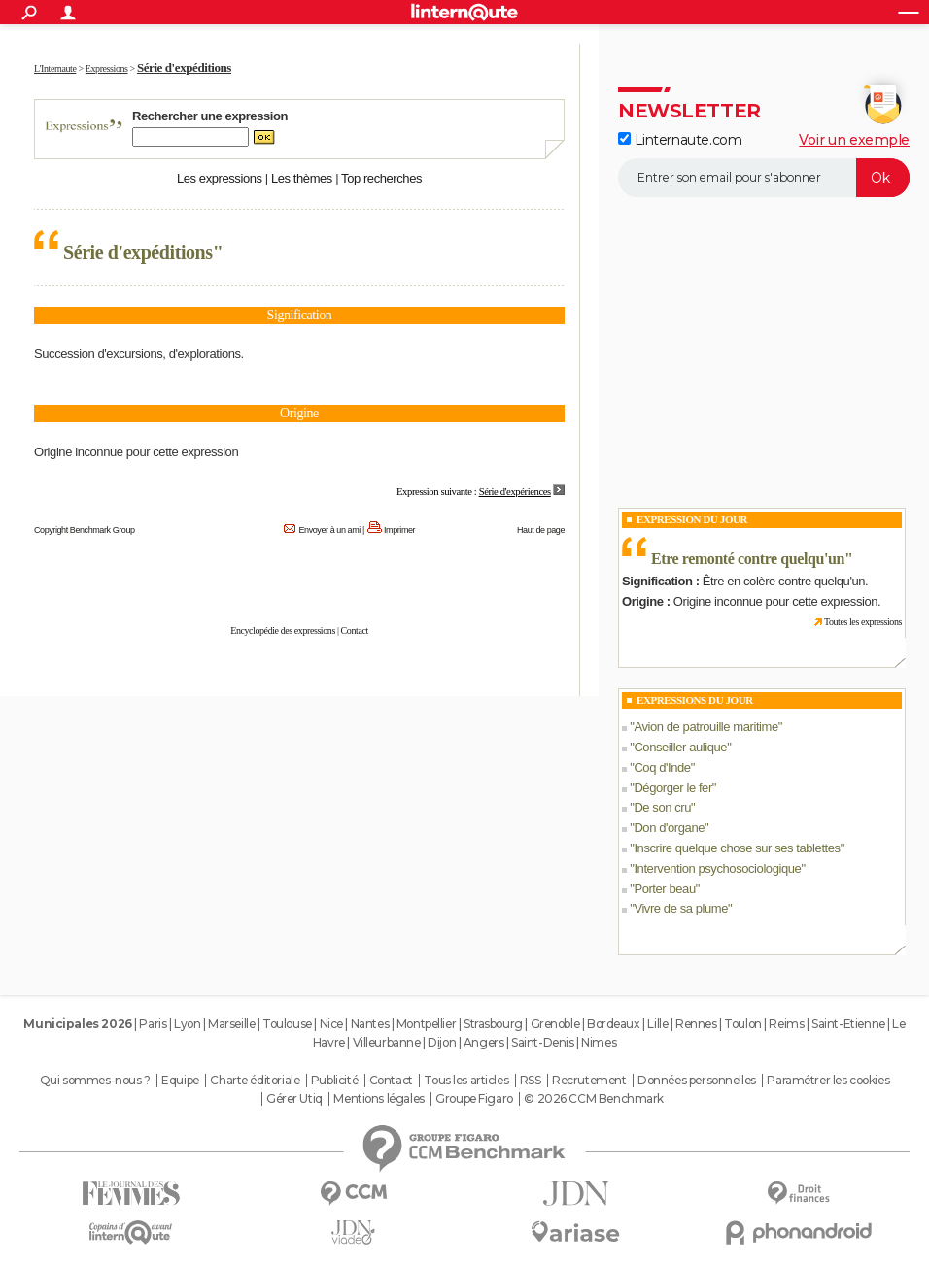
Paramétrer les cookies (828, 1080)
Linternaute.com (679, 140)
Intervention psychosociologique (717, 868)
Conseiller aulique (680, 747)
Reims (786, 1023)
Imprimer (399, 530)
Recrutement (589, 1080)
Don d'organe (669, 827)
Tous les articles (466, 1080)
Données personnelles (696, 1080)
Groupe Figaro (474, 1099)
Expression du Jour (692, 519)
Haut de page (541, 530)
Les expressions (219, 178)
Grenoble (555, 1023)
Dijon (442, 1042)
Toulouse (287, 1023)
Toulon (742, 1023)
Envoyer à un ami (330, 530)
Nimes (598, 1042)
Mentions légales (378, 1099)
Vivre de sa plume (681, 908)
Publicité (334, 1080)
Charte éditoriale (254, 1080)
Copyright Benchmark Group (84, 530)
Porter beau (664, 888)
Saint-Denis (542, 1042)
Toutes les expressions (863, 621)
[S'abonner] (764, 177)
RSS (530, 1080)
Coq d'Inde (662, 767)
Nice (331, 1023)
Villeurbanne (387, 1042)
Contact (354, 630)
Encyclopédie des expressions (282, 630)
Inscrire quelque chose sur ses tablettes (737, 848)
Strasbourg (493, 1023)
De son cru (662, 807)
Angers (483, 1042)
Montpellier (426, 1023)
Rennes (695, 1023)
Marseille (231, 1023)
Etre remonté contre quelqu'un (747, 558)
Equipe (179, 1080)
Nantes (370, 1023)
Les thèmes (301, 178)
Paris (152, 1023)
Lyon (187, 1023)
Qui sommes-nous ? (95, 1080)
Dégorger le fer (672, 788)
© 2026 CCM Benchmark (594, 1099)
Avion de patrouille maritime (705, 726)
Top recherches (381, 178)
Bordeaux (613, 1023)
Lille (657, 1023)
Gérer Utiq (294, 1099)
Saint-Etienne (848, 1023)
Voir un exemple (854, 140)
